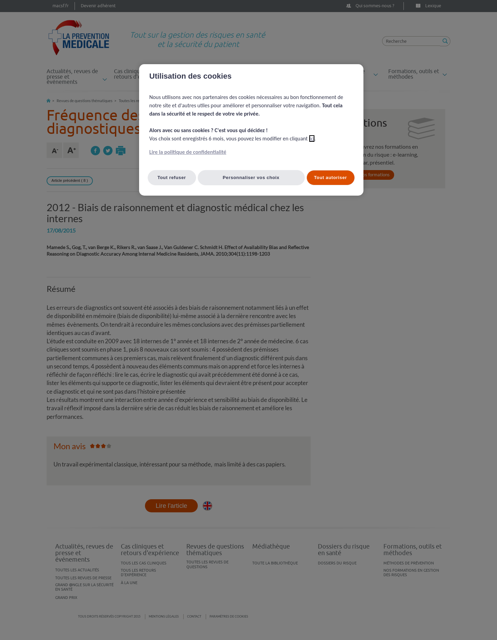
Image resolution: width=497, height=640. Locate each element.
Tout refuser (171, 177)
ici (311, 138)
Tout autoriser (330, 177)
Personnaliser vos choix (251, 177)
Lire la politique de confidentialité (187, 152)
